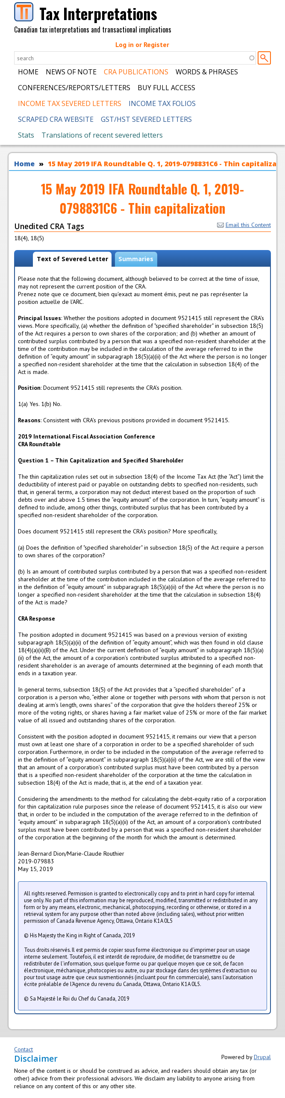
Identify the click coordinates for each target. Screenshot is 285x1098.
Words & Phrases (207, 72)
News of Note (71, 72)
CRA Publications (136, 72)
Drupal (262, 1057)
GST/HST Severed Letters (146, 119)
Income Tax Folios (162, 103)
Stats (26, 135)
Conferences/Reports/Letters (74, 87)
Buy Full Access (166, 87)
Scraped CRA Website (56, 119)
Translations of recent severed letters (102, 135)
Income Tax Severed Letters (69, 103)
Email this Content (244, 225)
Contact (23, 1049)
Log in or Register (142, 44)
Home (28, 72)
